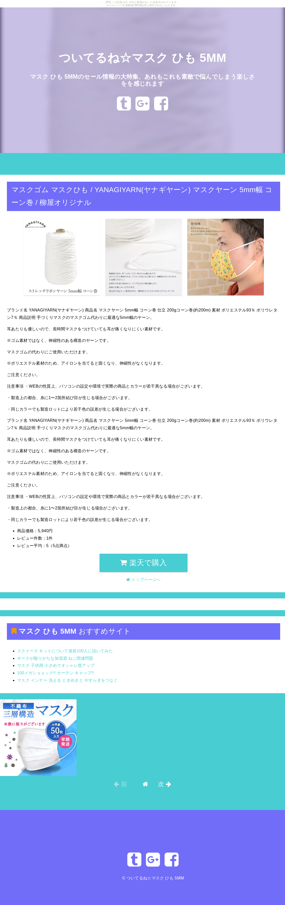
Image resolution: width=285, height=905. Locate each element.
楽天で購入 (143, 563)
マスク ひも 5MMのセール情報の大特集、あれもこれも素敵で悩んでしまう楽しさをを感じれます (142, 80)
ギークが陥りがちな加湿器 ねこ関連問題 (55, 658)
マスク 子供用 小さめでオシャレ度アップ (55, 665)
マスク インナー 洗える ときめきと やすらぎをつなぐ (67, 680)
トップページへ (17, 167)
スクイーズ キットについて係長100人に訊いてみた (65, 651)
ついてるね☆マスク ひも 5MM (142, 57)
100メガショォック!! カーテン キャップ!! (55, 673)
